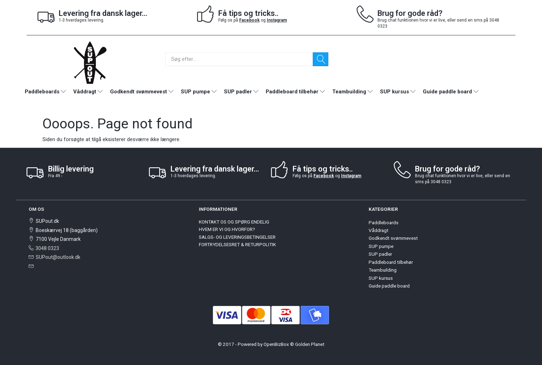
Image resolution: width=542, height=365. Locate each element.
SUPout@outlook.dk (58, 257)
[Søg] (320, 59)
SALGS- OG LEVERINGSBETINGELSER (237, 237)
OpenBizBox (276, 344)
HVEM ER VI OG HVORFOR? (227, 229)
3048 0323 (47, 248)
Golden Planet (309, 344)
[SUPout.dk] (90, 62)
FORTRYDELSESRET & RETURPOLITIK (237, 244)
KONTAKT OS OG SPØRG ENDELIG (234, 222)
